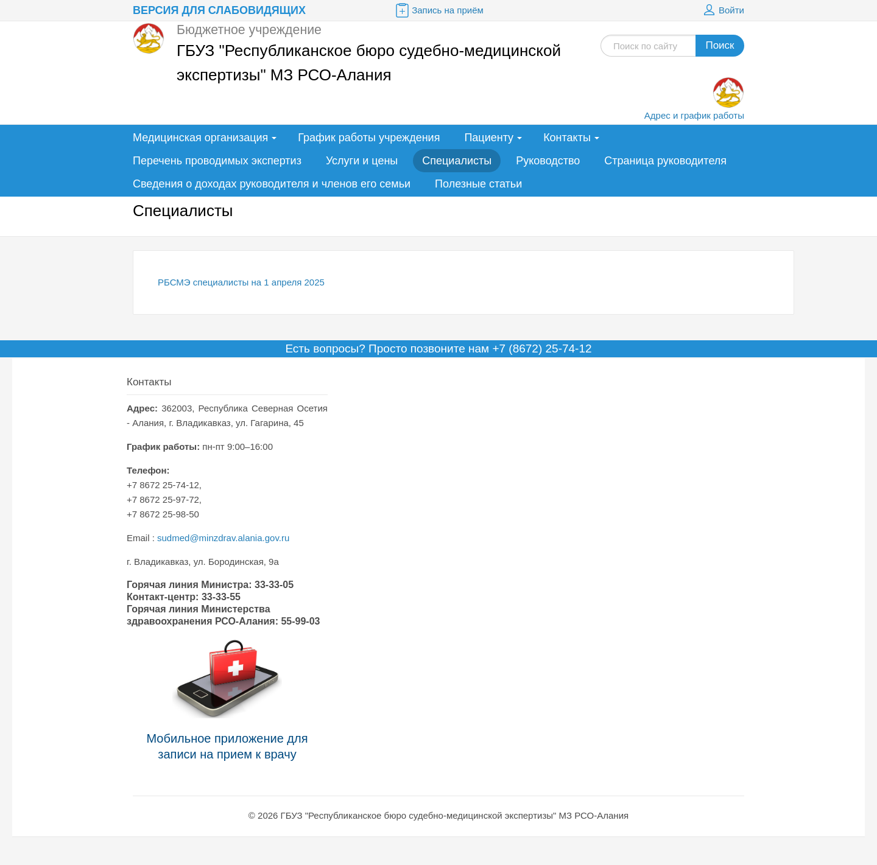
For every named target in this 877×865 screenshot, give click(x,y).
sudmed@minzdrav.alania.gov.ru (223, 538)
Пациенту (488, 137)
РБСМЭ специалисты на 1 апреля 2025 (241, 282)
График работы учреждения (369, 137)
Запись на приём (438, 10)
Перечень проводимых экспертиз (217, 161)
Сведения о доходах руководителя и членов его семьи (271, 184)
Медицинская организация (200, 137)
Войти (722, 10)
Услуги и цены (362, 161)
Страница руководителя (665, 161)
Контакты (567, 137)
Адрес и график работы (694, 115)
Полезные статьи (478, 184)
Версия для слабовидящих (219, 10)
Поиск (719, 45)
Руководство (548, 161)
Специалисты (456, 161)
